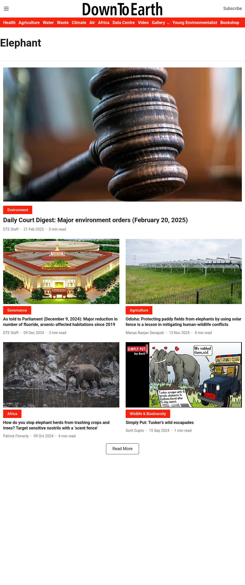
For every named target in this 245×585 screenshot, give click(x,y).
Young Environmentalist (194, 22)
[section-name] (17, 209)
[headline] (122, 220)
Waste (63, 22)
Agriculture (29, 22)
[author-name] (12, 229)
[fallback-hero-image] (122, 134)
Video (143, 22)
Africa (103, 22)
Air (92, 22)
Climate (79, 22)
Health (9, 22)
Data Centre (124, 22)
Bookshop (229, 22)
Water (48, 22)
